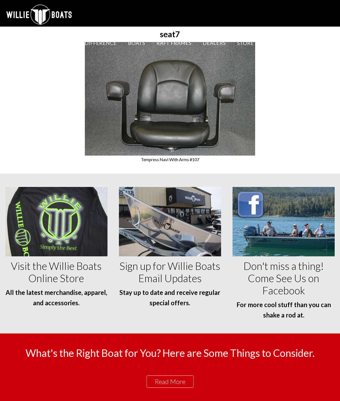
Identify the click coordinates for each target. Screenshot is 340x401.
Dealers (214, 43)
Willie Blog (281, 43)
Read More (170, 381)
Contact (322, 43)
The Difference (95, 43)
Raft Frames (173, 43)
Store (245, 43)
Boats (136, 43)
